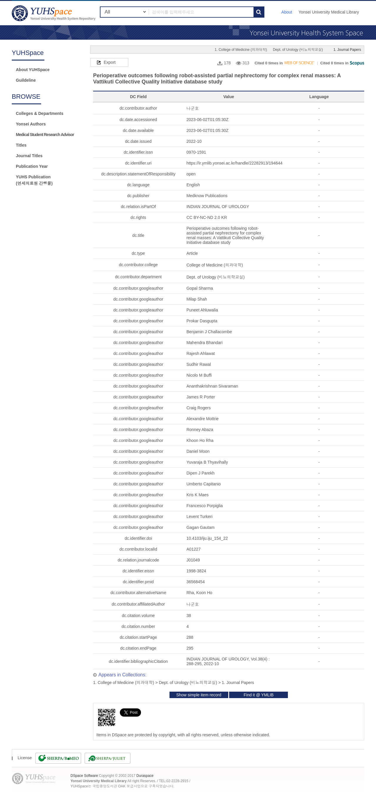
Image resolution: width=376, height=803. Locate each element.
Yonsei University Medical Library (328, 12)
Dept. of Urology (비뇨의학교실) (298, 50)
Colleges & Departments (39, 113)
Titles (21, 145)
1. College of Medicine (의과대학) (241, 50)
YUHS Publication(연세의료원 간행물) (34, 180)
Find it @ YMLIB (258, 695)
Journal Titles (29, 155)
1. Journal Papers (347, 50)
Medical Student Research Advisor (45, 134)
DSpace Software (84, 776)
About (286, 12)
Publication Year (32, 166)
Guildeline (26, 80)
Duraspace (144, 776)
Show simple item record (198, 695)
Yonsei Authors (31, 124)
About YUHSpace (33, 69)
